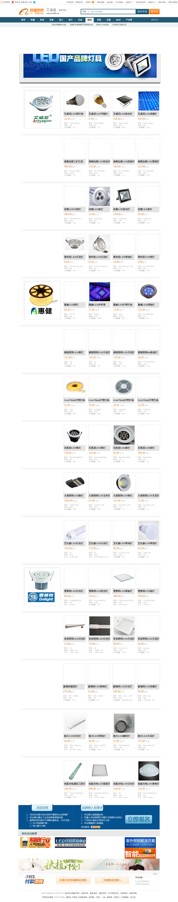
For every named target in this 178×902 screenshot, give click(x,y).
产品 (84, 12)
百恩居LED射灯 (121, 448)
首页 (23, 20)
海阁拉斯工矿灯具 (73, 161)
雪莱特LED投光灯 (98, 591)
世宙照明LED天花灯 (124, 639)
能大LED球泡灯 (97, 736)
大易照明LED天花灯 (148, 495)
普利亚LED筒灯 (146, 257)
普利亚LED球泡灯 (122, 257)
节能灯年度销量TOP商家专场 (81, 25)
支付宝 (133, 897)
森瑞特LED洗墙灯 (147, 686)
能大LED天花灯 (146, 736)
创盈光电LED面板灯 (99, 783)
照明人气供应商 (102, 25)
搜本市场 (142, 11)
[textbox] (113, 11)
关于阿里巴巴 (113, 893)
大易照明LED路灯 (73, 495)
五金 (80, 20)
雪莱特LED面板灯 (122, 591)
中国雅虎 (124, 897)
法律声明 (84, 893)
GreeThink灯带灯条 (74, 400)
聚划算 (109, 897)
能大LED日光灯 (72, 736)
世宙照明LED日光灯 (75, 639)
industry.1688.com (52, 13)
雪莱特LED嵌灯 (146, 591)
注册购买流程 (112, 880)
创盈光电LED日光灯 (124, 783)
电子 (71, 20)
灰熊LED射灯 (96, 209)
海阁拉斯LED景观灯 (148, 161)
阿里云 (117, 897)
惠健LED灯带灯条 (122, 304)
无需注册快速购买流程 (73, 880)
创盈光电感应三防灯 (74, 783)
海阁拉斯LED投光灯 (99, 161)
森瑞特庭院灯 (70, 686)
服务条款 (93, 893)
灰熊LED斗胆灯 (72, 209)
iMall (118, 20)
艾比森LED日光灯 (73, 543)
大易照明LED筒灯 (122, 495)
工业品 (51, 10)
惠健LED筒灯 (71, 304)
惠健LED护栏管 (97, 304)
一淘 (103, 897)
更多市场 (62, 10)
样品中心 (154, 20)
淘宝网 (91, 897)
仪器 (109, 20)
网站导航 (133, 893)
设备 (52, 20)
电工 (61, 20)
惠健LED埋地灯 (146, 304)
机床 (42, 20)
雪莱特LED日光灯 (73, 591)
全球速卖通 (82, 897)
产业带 (129, 20)
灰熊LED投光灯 (121, 209)
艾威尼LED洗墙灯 (147, 114)
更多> (155, 874)
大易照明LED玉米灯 (99, 495)
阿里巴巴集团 (47, 897)
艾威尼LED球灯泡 (73, 114)
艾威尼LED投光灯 (122, 114)
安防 (99, 20)
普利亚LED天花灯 (73, 257)
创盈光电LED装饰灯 (148, 783)
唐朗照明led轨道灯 (147, 352)
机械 (33, 20)
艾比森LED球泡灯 (122, 543)
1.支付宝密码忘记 (142, 881)
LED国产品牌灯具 (119, 25)
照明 (90, 20)
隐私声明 (102, 893)
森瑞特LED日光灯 (122, 686)
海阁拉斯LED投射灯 (124, 161)
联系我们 (124, 893)
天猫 (98, 897)
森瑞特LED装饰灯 (97, 686)
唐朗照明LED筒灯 (73, 352)
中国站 (74, 897)
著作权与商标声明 (72, 893)
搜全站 (154, 11)
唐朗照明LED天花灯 (99, 352)
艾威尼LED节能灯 (98, 114)
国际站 (68, 897)
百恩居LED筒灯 (72, 448)
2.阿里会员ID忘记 (142, 884)
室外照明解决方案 (59, 25)
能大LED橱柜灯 (121, 736)
